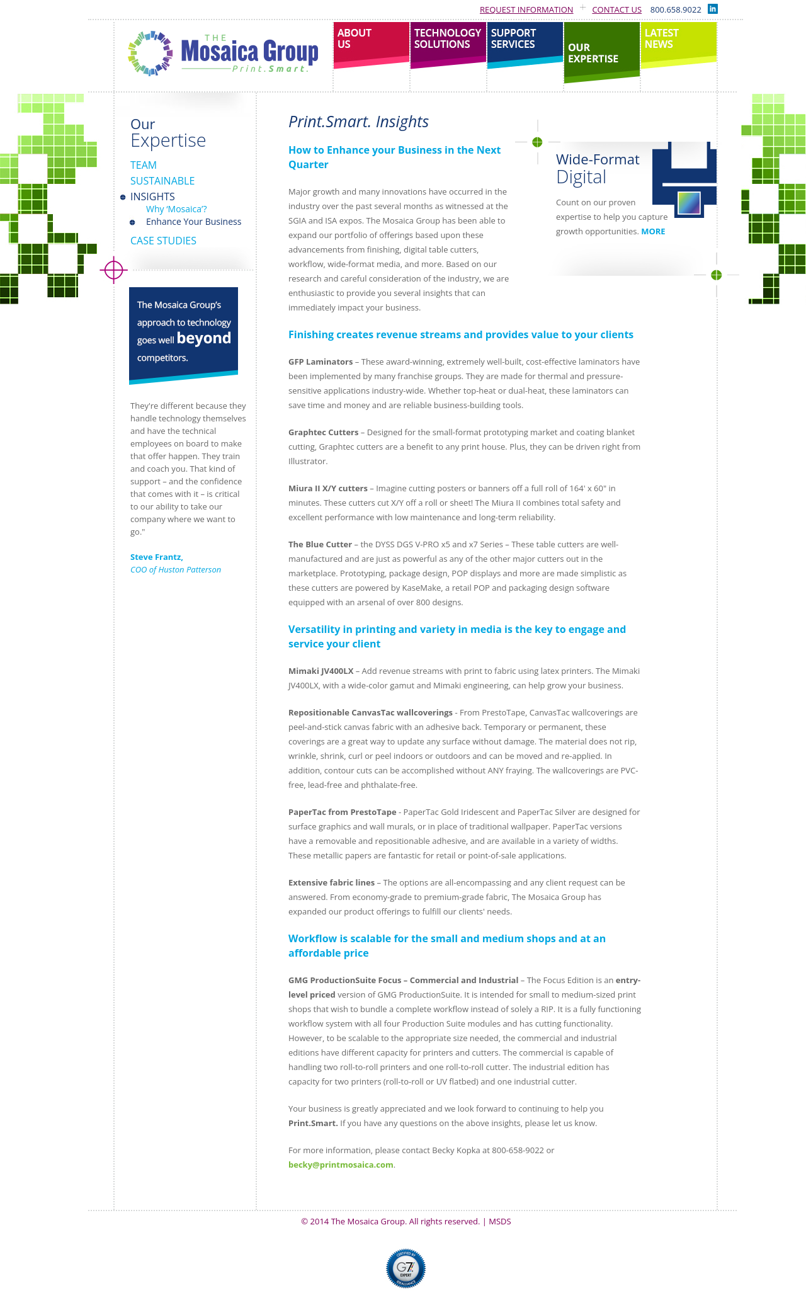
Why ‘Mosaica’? (176, 209)
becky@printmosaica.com (341, 1164)
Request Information (527, 9)
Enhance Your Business (193, 221)
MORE (653, 231)
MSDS (500, 1221)
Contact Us (617, 9)
